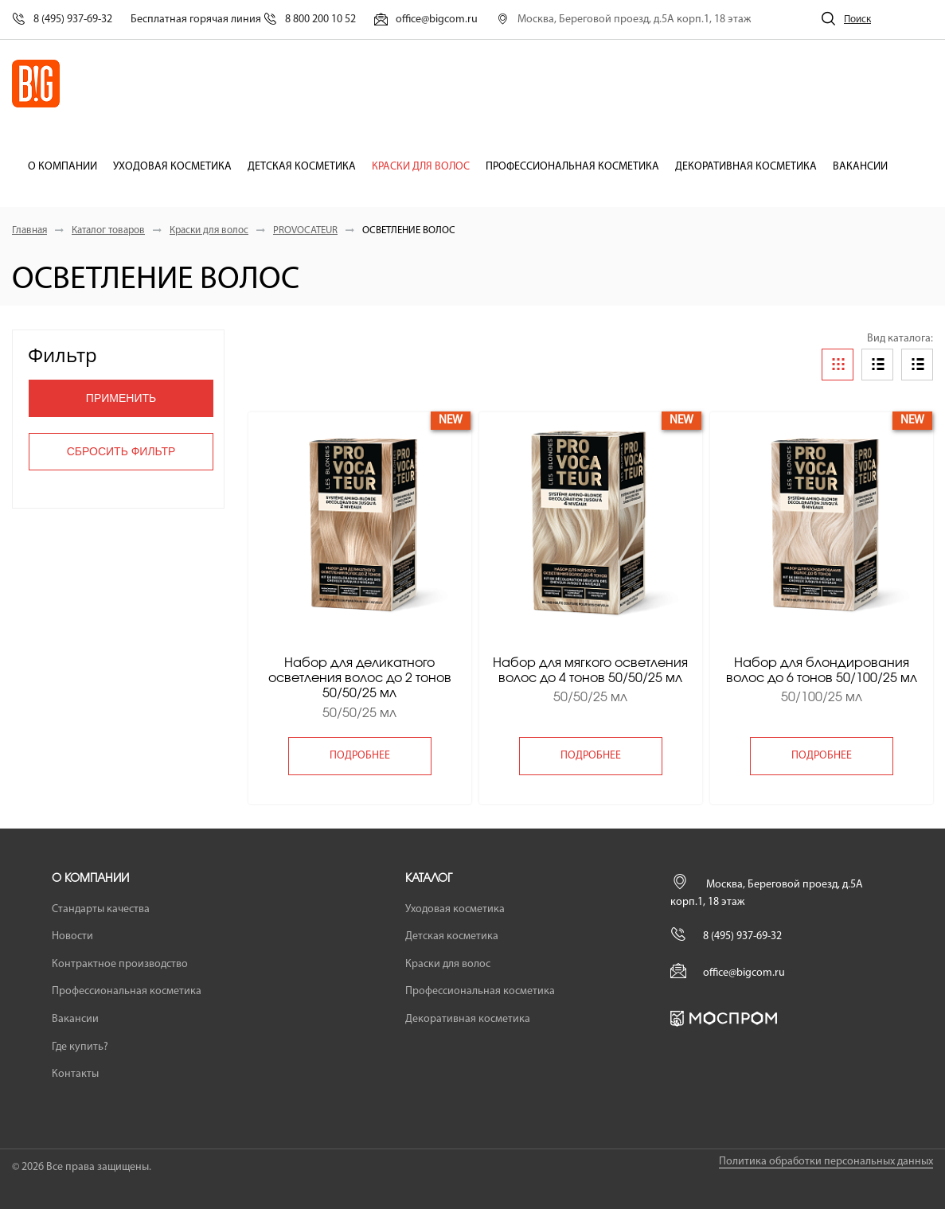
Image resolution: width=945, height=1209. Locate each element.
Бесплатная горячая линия (243, 19)
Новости (72, 936)
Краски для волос (421, 167)
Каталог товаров (108, 230)
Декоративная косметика (746, 167)
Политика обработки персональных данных (826, 1162)
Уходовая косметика (172, 167)
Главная (29, 230)
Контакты (75, 1074)
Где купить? (80, 1047)
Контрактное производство (120, 964)
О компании (62, 167)
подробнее (360, 756)
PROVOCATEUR (305, 230)
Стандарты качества (101, 909)
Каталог (428, 878)
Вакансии (860, 167)
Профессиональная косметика (572, 167)
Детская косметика (302, 167)
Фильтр (62, 354)
